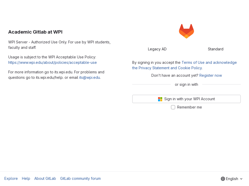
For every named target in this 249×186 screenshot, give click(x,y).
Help (26, 178)
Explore (11, 178)
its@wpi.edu (89, 77)
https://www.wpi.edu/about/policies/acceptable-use (52, 62)
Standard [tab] (215, 49)
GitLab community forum (80, 178)
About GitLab (45, 178)
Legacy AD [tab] (157, 49)
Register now (210, 75)
